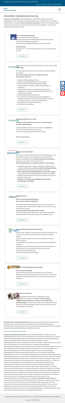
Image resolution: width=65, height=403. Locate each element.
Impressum (28, 400)
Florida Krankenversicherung (9, 9)
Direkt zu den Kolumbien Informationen (15, 331)
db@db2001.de (56, 396)
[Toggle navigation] (59, 9)
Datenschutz (36, 400)
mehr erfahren (22, 56)
